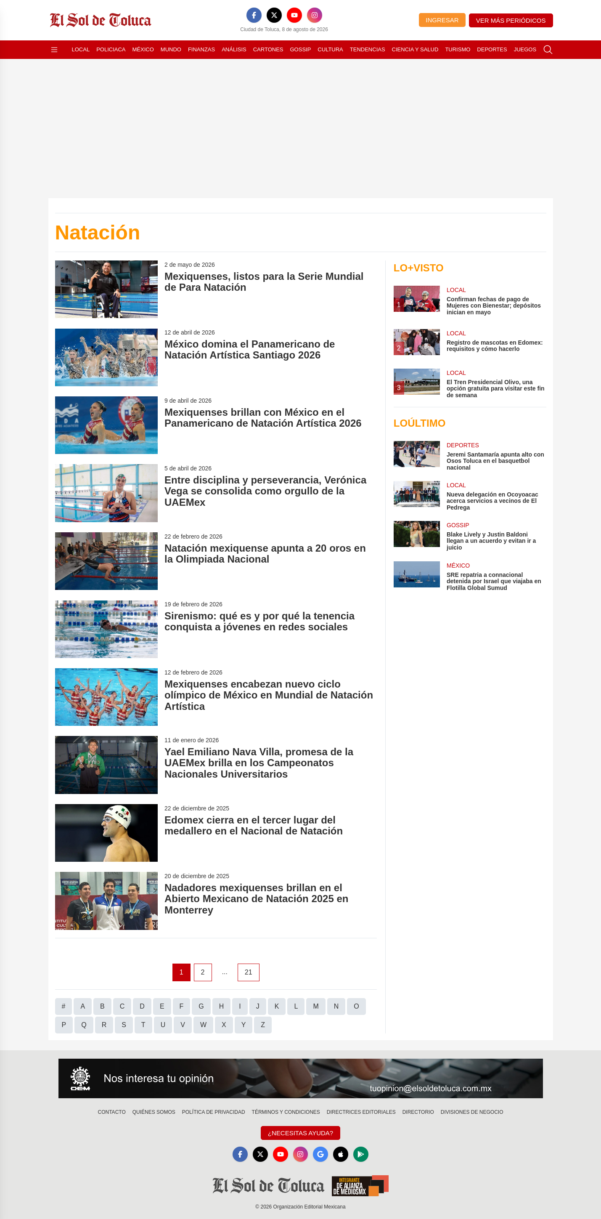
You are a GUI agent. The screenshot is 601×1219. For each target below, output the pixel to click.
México (143, 49)
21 (248, 972)
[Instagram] (314, 15)
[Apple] (340, 1154)
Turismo (457, 49)
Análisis (234, 49)
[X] (274, 15)
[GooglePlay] (360, 1154)
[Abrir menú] (54, 50)
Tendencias (367, 49)
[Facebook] (254, 15)
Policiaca (110, 49)
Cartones (268, 49)
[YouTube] (294, 15)
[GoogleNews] (320, 1154)
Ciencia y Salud (415, 49)
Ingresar (442, 20)
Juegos (525, 49)
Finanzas (201, 49)
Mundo (171, 49)
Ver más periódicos (511, 20)
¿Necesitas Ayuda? (300, 1133)
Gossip (300, 49)
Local (81, 49)
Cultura (330, 49)
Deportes (492, 49)
